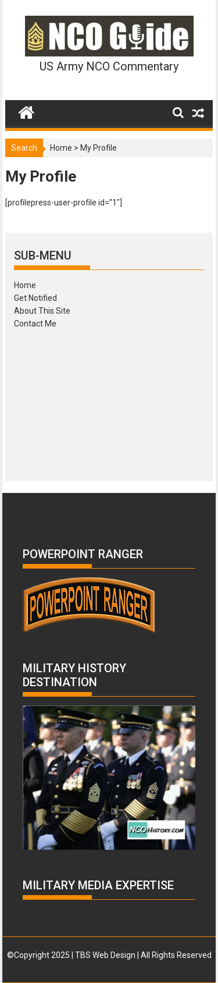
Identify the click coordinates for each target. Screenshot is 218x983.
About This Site (42, 310)
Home (61, 147)
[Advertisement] (109, 401)
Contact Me (35, 323)
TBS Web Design (105, 955)
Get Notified (35, 298)
